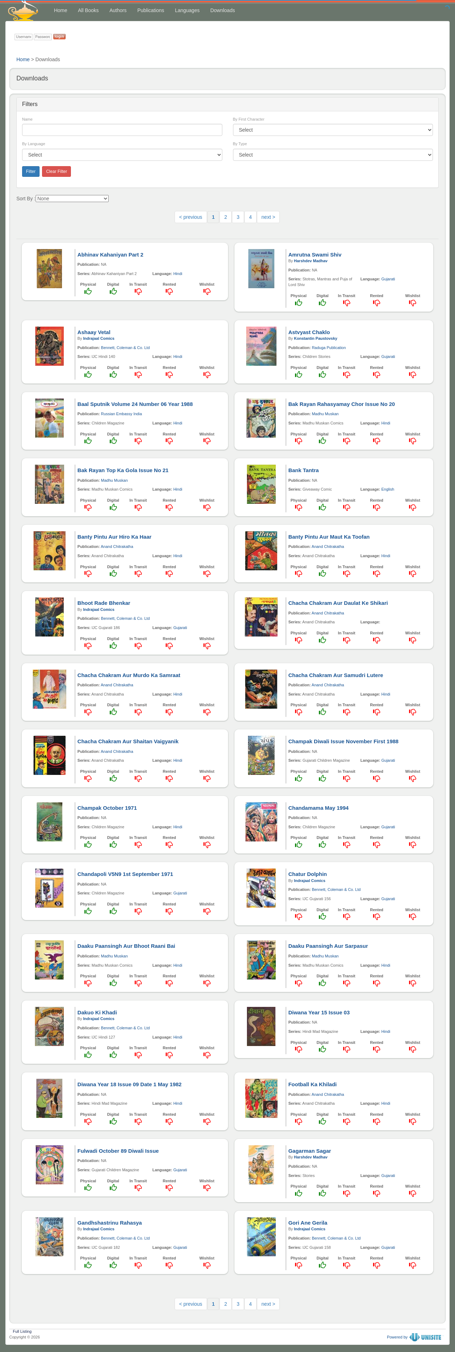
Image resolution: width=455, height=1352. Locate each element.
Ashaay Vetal (93, 332)
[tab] (227, 104)
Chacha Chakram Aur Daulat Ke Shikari (338, 603)
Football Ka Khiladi (312, 1084)
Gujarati (388, 279)
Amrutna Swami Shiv (314, 255)
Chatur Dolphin (307, 874)
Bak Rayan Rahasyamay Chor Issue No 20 (341, 404)
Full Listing (22, 1330)
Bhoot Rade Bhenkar (103, 603)
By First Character (249, 119)
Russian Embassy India (121, 414)
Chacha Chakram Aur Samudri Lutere (335, 675)
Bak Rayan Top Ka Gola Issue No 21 (123, 470)
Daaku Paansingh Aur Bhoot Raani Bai (126, 946)
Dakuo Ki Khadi (97, 1012)
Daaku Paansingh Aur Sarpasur (328, 946)
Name (27, 119)
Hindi (177, 273)
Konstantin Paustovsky (315, 338)
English (387, 489)
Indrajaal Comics (98, 338)
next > (268, 217)
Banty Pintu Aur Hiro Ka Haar (114, 537)
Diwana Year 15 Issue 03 (319, 1012)
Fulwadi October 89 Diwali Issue (118, 1151)
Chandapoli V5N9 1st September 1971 (125, 874)
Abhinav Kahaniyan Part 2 (110, 255)
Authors (117, 10)
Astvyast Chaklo (309, 332)
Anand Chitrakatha (117, 546)
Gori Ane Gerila (307, 1223)
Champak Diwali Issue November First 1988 (343, 741)
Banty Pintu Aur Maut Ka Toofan (328, 537)
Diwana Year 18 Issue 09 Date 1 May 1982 (129, 1084)
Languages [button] (187, 10)
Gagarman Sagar (309, 1151)
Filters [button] (30, 104)
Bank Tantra (303, 470)
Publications (150, 10)
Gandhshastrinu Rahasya (109, 1223)
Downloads (222, 10)
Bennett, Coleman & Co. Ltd (125, 347)
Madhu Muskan (325, 414)
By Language (33, 144)
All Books (88, 10)
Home (60, 10)
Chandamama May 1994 (318, 808)
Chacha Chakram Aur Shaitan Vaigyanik (128, 741)
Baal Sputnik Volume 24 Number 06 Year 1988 (135, 404)
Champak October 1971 (107, 808)
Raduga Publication (329, 347)
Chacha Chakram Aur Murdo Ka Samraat (128, 675)
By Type (240, 144)
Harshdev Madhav (310, 261)
